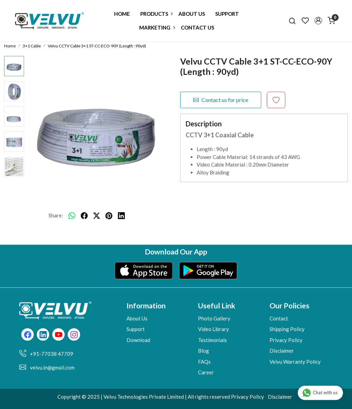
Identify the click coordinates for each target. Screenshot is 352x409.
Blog (203, 351)
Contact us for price (220, 100)
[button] (318, 20)
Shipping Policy (287, 329)
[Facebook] (28, 335)
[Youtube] (59, 335)
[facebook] (84, 215)
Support (227, 14)
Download (138, 340)
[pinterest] (109, 215)
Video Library (213, 329)
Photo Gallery (214, 318)
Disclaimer (282, 351)
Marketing (157, 27)
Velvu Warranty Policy (295, 362)
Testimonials (212, 340)
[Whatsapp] (72, 215)
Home (122, 14)
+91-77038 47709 (51, 354)
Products (156, 14)
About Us (191, 14)
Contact (279, 318)
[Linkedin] (43, 335)
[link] (292, 20)
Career (206, 372)
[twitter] (96, 215)
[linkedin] (121, 215)
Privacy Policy (286, 340)
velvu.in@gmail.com (52, 367)
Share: (55, 215)
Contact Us (197, 27)
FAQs (204, 362)
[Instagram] (74, 335)
